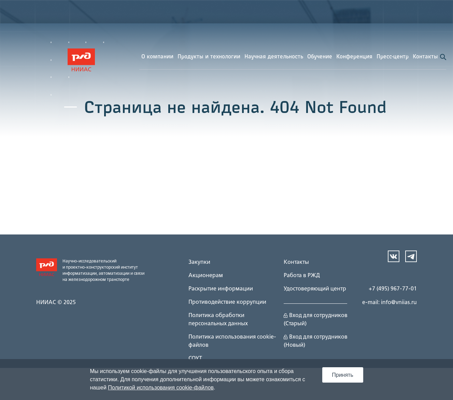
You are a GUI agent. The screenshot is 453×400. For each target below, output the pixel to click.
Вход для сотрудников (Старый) (316, 320)
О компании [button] (157, 57)
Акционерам (205, 275)
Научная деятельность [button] (273, 57)
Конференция (354, 57)
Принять (342, 375)
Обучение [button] (319, 57)
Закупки (199, 262)
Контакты (425, 57)
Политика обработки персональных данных (218, 320)
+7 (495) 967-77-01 (393, 289)
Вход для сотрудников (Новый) (316, 341)
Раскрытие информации (220, 289)
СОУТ (195, 358)
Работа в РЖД (302, 275)
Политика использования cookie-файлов (232, 341)
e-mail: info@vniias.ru (389, 302)
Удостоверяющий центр (315, 289)
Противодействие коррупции (227, 302)
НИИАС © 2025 (56, 302)
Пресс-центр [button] (393, 57)
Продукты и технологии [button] (209, 57)
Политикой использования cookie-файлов (161, 387)
